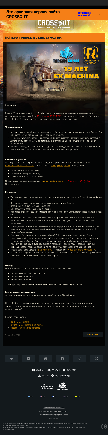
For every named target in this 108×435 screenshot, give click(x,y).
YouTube (28, 358)
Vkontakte (12, 358)
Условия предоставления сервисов (54, 411)
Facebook (62, 358)
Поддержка (54, 418)
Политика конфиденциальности (54, 415)
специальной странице (52, 181)
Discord (46, 358)
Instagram (79, 358)
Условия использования (54, 408)
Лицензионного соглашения (81, 250)
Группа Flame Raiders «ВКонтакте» (26, 325)
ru (32, 397)
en (44, 397)
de (67, 397)
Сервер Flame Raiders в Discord (25, 328)
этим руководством (60, 165)
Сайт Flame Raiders (19, 322)
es (79, 397)
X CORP (96, 358)
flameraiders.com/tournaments (19, 165)
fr (55, 397)
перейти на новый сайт (89, 14)
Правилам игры (44, 250)
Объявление (93, 334)
